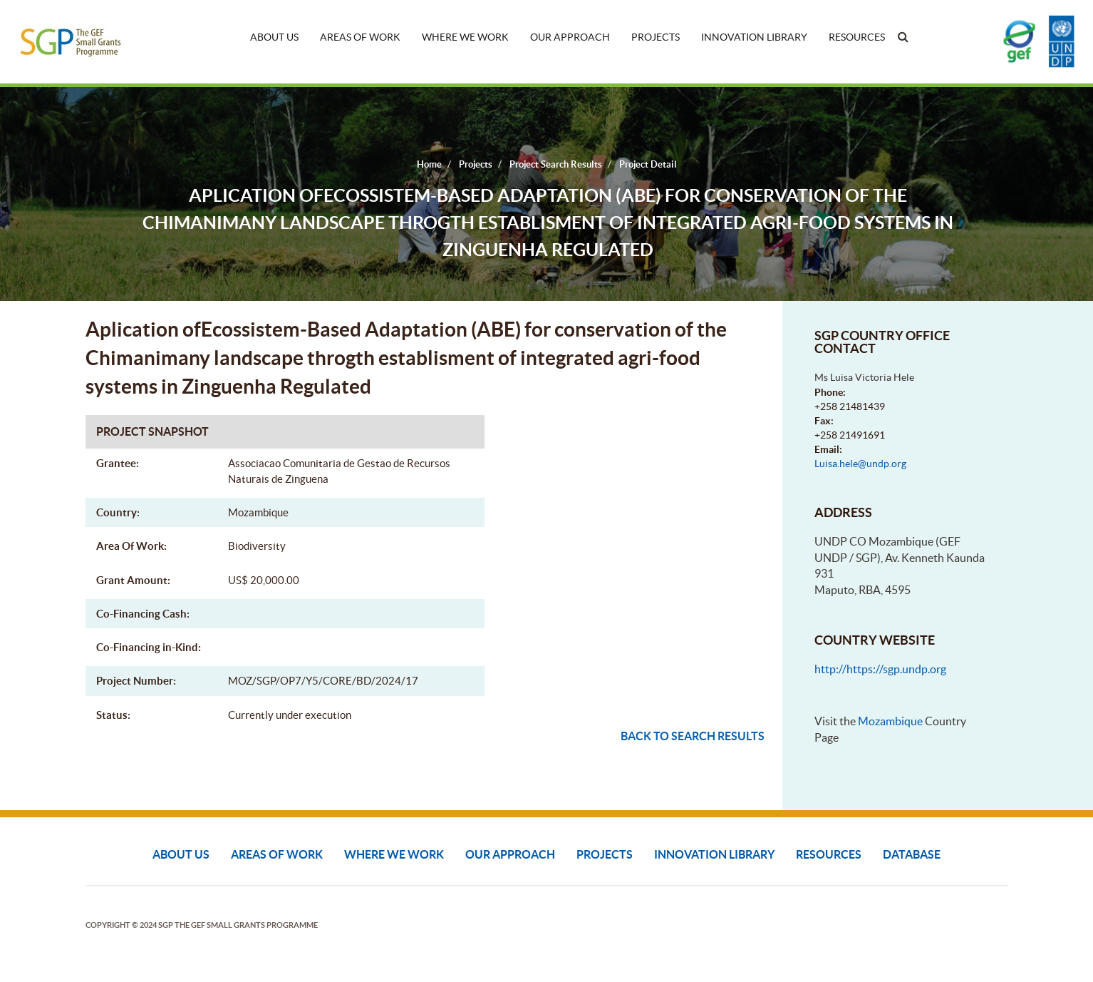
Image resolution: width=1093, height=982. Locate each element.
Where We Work (465, 37)
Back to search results (693, 736)
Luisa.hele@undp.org (860, 463)
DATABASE (912, 854)
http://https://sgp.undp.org (880, 669)
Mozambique (890, 721)
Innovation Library (754, 37)
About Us (274, 37)
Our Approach (570, 37)
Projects (655, 37)
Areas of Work (360, 37)
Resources (857, 37)
